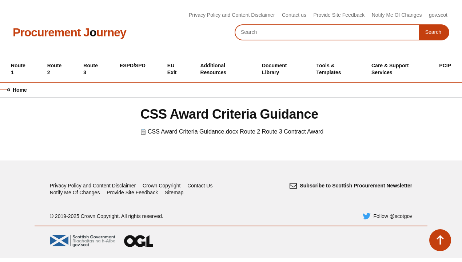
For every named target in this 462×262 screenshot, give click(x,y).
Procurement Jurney (69, 32)
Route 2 (250, 131)
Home (20, 90)
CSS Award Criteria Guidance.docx (193, 131)
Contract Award (303, 131)
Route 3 (272, 131)
